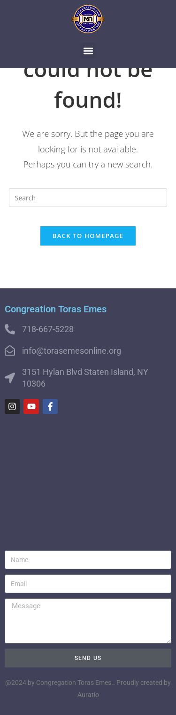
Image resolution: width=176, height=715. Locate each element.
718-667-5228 (48, 329)
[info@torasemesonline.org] (10, 350)
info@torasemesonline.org (71, 351)
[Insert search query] (88, 197)
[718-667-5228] (10, 329)
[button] (88, 50)
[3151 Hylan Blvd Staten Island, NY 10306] (10, 378)
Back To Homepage (88, 235)
